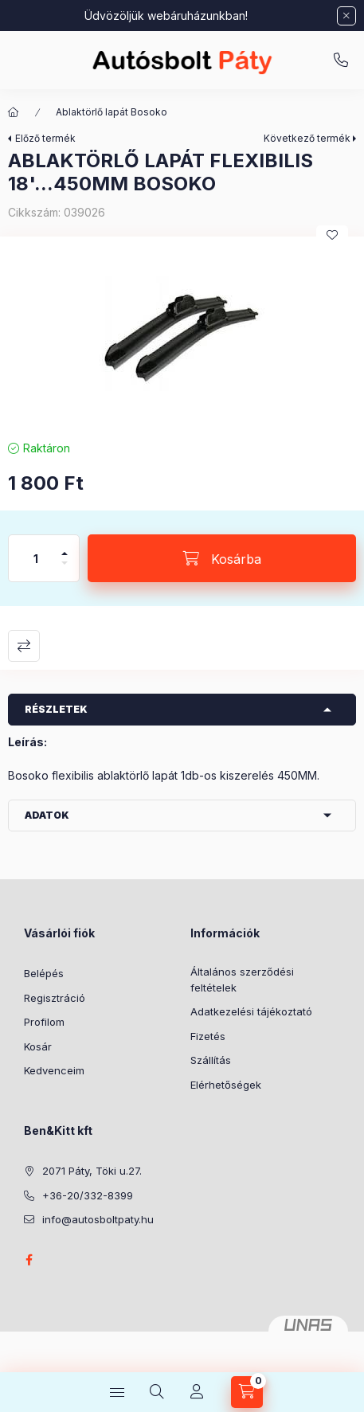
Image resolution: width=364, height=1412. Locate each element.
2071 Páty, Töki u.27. (92, 1170)
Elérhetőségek (225, 1084)
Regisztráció (54, 998)
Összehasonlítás (24, 646)
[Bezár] (346, 15)
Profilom (44, 1021)
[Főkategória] (13, 112)
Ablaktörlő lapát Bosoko (111, 112)
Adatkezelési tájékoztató (251, 1011)
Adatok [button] (47, 815)
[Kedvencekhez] (332, 234)
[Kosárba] (222, 558)
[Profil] (197, 1392)
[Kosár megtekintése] (247, 1392)
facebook (29, 1260)
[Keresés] (157, 1392)
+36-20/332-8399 (341, 60)
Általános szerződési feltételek (242, 979)
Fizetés (207, 1036)
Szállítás (210, 1060)
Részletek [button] (56, 709)
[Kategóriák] (117, 1392)
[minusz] (64, 569)
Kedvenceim (54, 1070)
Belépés (44, 973)
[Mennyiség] (36, 558)
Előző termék (45, 138)
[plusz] (64, 546)
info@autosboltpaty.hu (98, 1219)
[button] (182, 334)
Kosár (38, 1046)
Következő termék (307, 138)
